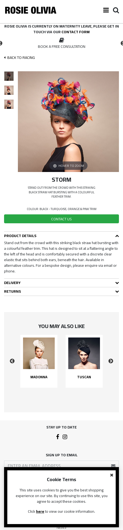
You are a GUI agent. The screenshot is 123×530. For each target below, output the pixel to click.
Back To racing (19, 57)
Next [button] (111, 361)
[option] (61, 43)
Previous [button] (12, 361)
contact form (76, 31)
